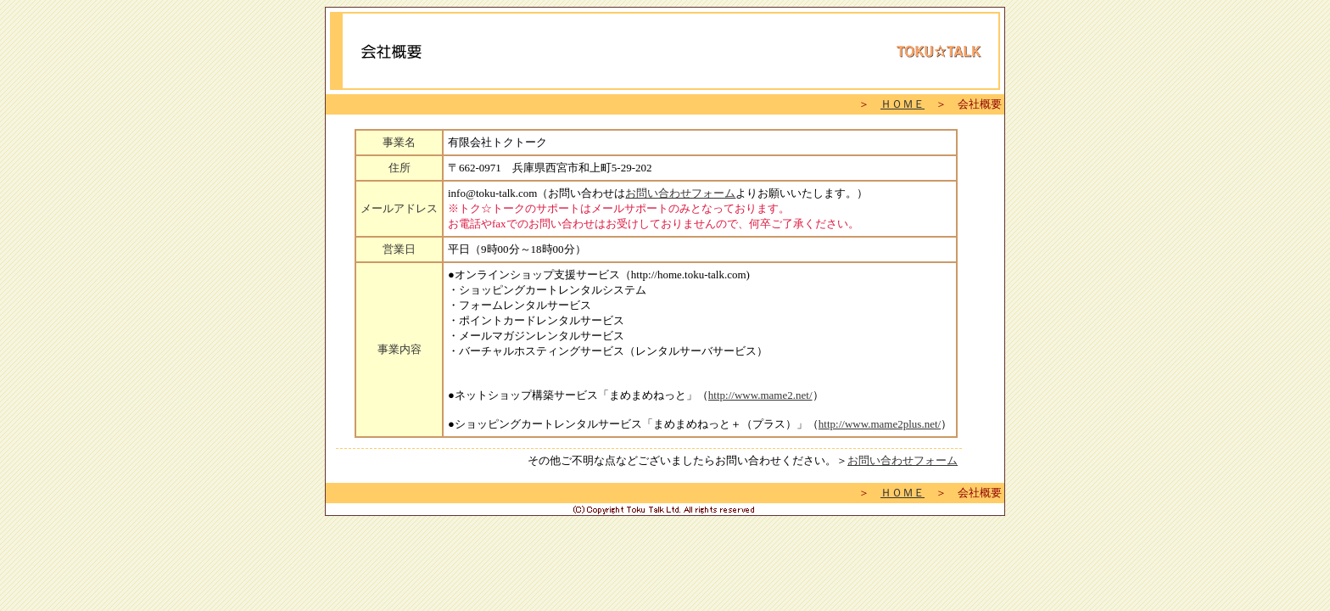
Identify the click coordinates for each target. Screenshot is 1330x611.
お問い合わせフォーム (680, 193)
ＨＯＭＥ (902, 104)
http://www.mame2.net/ (760, 395)
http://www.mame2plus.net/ (880, 424)
